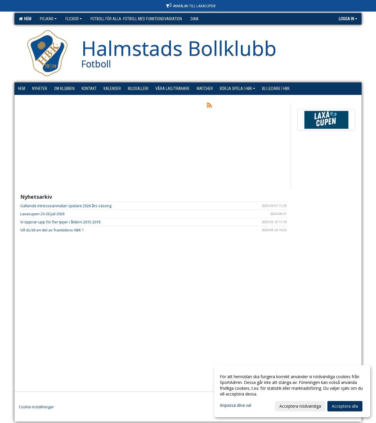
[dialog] (292, 391)
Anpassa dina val (235, 405)
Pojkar (48, 18)
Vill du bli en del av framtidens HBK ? (52, 230)
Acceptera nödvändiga (300, 406)
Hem (25, 18)
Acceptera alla (345, 406)
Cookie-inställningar (36, 406)
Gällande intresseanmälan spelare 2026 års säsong (65, 205)
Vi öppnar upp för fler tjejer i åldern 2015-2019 (60, 222)
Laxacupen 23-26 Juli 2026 (42, 213)
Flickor (73, 18)
